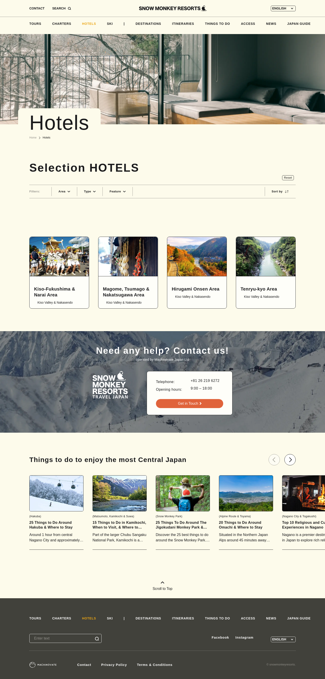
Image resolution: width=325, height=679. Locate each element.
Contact (84, 665)
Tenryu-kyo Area (259, 288)
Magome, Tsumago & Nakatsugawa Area (126, 291)
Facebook (220, 637)
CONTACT (36, 8)
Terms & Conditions (155, 665)
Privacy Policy (114, 665)
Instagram (244, 637)
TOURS (35, 23)
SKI (110, 23)
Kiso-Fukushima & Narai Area (54, 291)
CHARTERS (61, 23)
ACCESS (248, 23)
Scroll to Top (162, 586)
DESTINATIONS (148, 23)
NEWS (271, 23)
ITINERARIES (183, 23)
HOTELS (89, 23)
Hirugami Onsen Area (195, 288)
